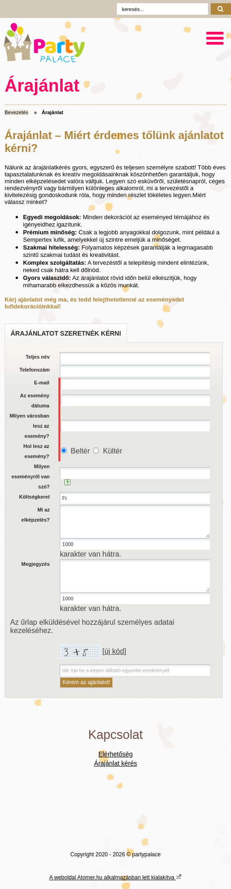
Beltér (80, 451)
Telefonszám (34, 369)
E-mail (41, 382)
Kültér (112, 451)
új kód (114, 651)
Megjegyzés (35, 564)
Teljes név (38, 357)
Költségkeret (34, 497)
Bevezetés (16, 112)
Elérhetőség (115, 754)
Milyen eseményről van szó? (31, 476)
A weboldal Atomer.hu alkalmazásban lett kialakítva (115, 877)
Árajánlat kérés (115, 763)
